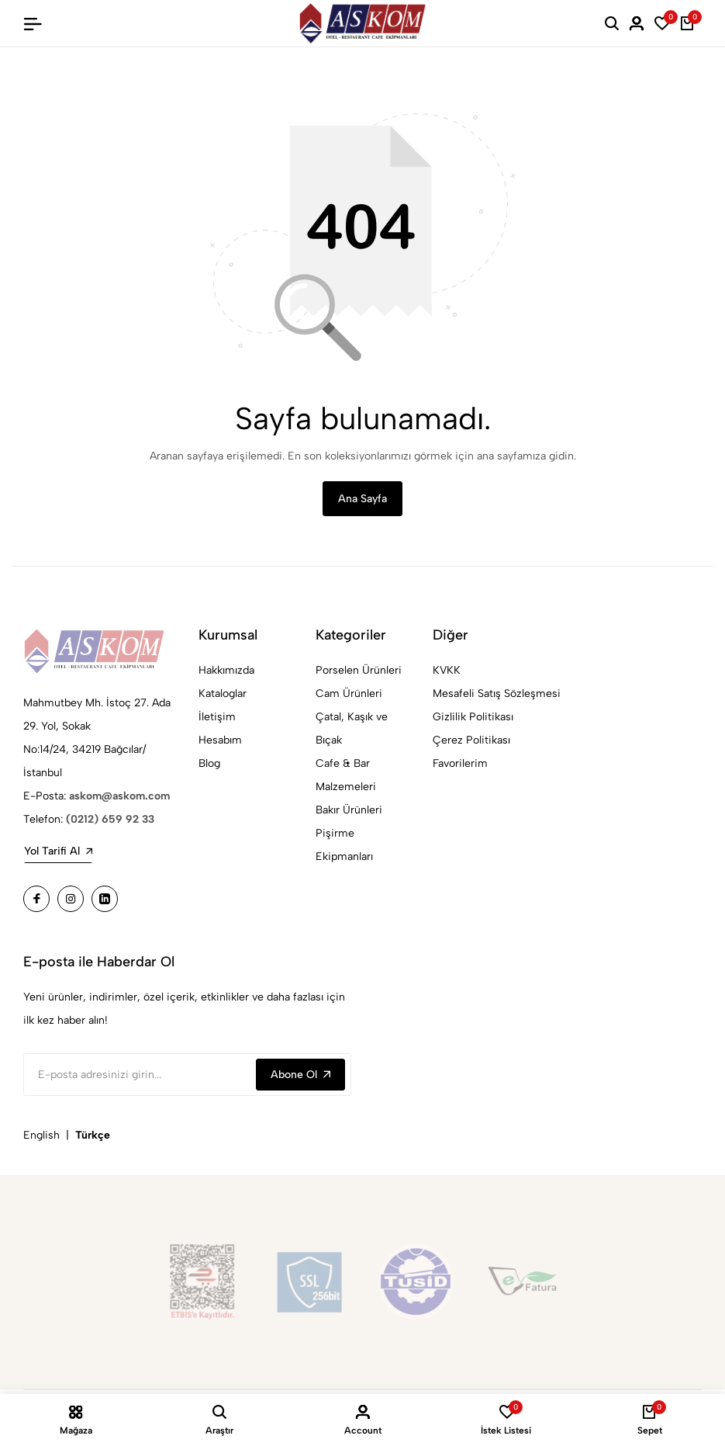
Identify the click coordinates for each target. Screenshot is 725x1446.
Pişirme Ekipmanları (344, 846)
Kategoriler (351, 636)
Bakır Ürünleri (349, 811)
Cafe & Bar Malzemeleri (346, 776)
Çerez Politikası (471, 741)
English (41, 1136)
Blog (209, 765)
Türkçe (92, 1136)
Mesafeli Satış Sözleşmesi (497, 695)
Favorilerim (460, 765)
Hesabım (220, 741)
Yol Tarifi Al (58, 852)
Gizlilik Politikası (473, 718)
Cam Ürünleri (349, 695)
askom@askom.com (119, 797)
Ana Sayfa (362, 499)
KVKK (447, 671)
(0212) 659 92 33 (110, 820)
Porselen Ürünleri (359, 671)
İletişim (217, 718)
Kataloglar (223, 695)
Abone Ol (300, 1076)
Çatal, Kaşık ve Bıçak (352, 730)
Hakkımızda (226, 671)
